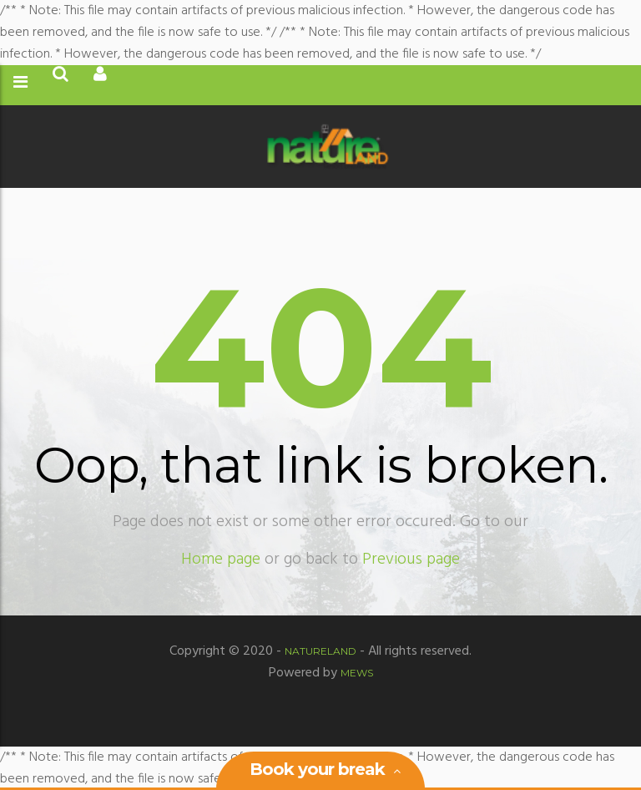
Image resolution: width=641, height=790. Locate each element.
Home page (220, 559)
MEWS (357, 672)
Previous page (411, 559)
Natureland (320, 651)
